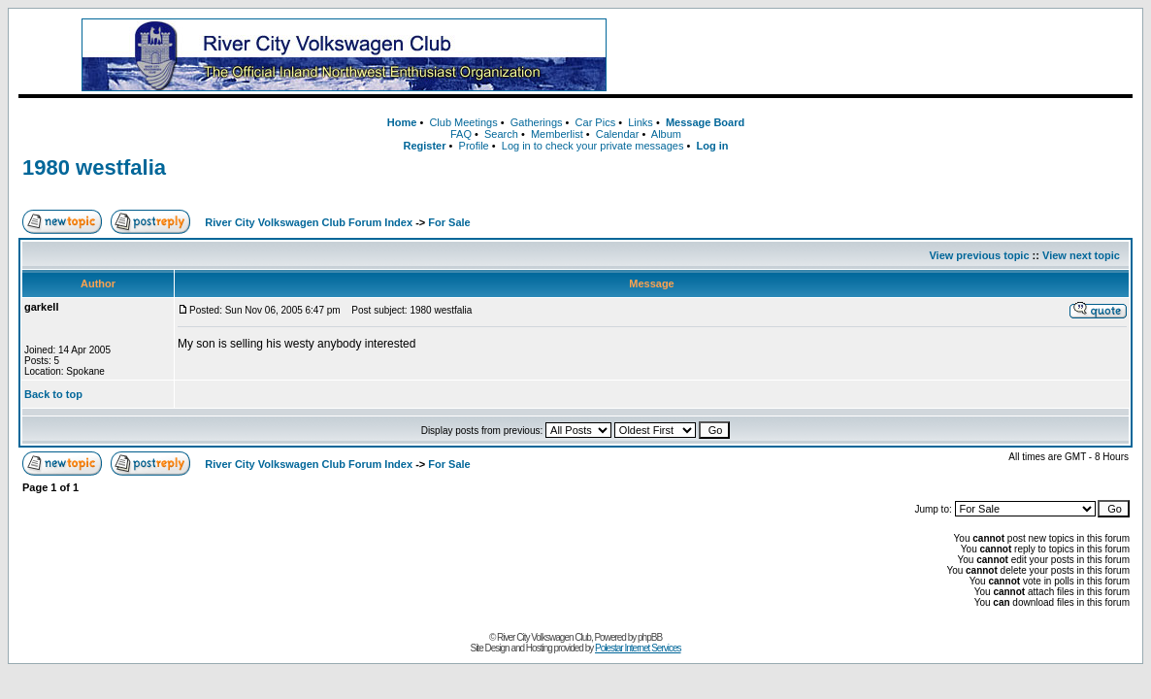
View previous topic (979, 255)
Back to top (53, 394)
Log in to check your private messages (593, 145)
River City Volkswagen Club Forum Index (308, 222)
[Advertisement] (892, 55)
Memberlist (557, 134)
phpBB (650, 637)
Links (640, 122)
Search (501, 134)
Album (666, 134)
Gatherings (536, 122)
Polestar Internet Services (638, 648)
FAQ (461, 134)
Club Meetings (463, 122)
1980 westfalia (94, 167)
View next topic (1081, 255)
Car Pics (596, 122)
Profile (474, 145)
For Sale (449, 222)
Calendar (618, 134)
